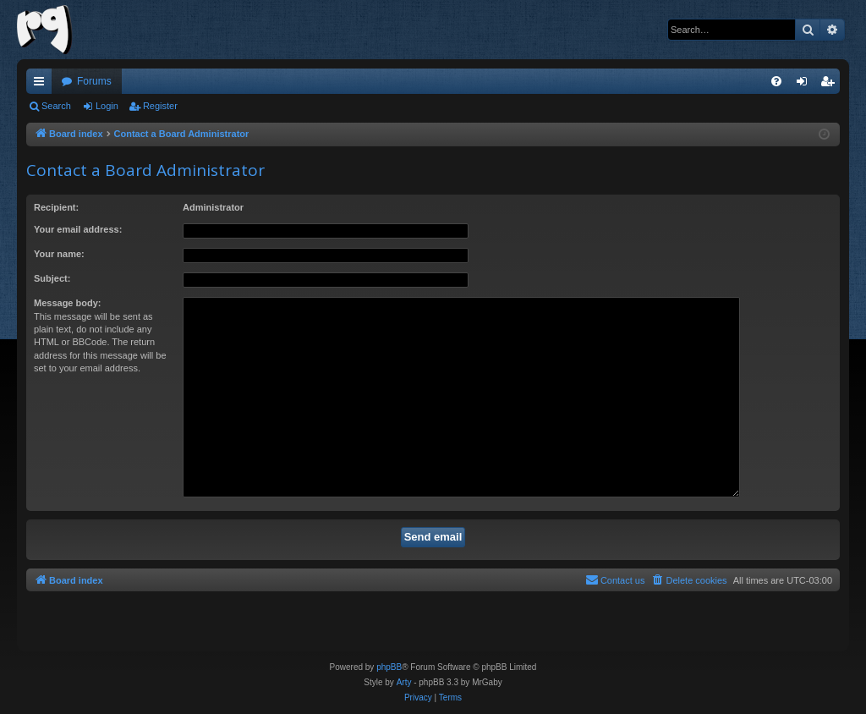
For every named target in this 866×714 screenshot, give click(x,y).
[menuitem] (776, 81)
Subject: (52, 278)
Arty (404, 682)
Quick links (42, 84)
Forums (94, 81)
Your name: (59, 254)
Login (107, 106)
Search (56, 106)
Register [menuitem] (831, 84)
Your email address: (78, 229)
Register (160, 106)
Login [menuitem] (805, 84)
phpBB (389, 667)
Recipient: (56, 207)
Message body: (67, 303)
